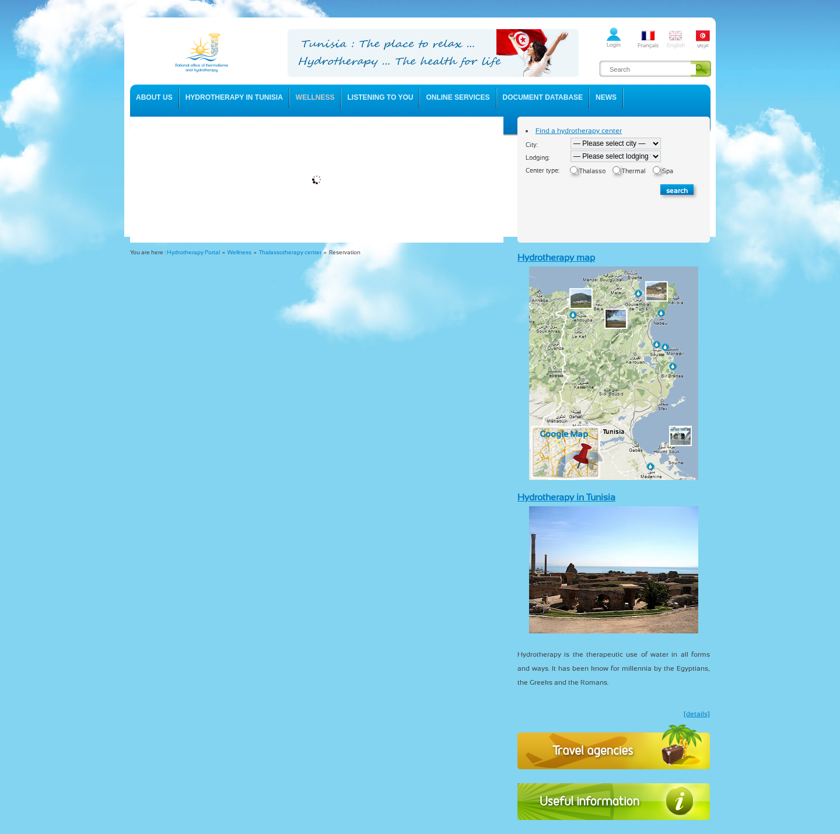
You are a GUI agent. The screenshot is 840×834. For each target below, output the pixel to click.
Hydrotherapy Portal (193, 252)
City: (532, 145)
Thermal (634, 171)
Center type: (542, 170)
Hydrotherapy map (556, 257)
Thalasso (592, 171)
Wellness (239, 252)
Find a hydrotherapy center (579, 131)
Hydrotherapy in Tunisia (566, 497)
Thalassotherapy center (290, 252)
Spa (667, 171)
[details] (697, 714)
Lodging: (538, 158)
